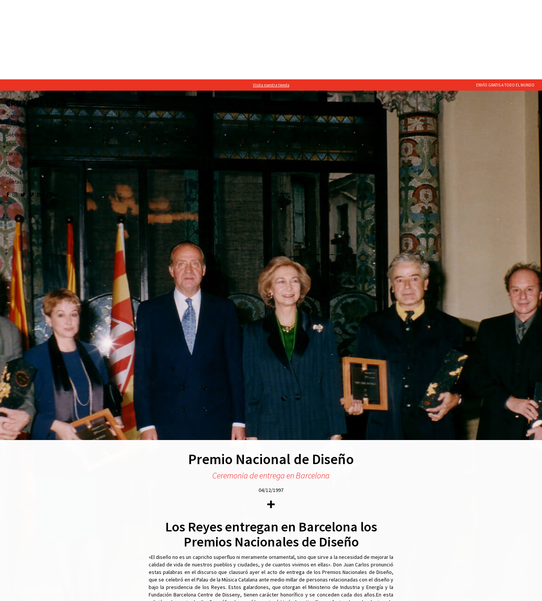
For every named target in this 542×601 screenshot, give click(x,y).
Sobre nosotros (24, 55)
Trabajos (15, 36)
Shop (12, 64)
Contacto (16, 102)
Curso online (20, 74)
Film (10, 83)
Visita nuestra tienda (271, 5)
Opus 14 (15, 93)
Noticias (15, 45)
